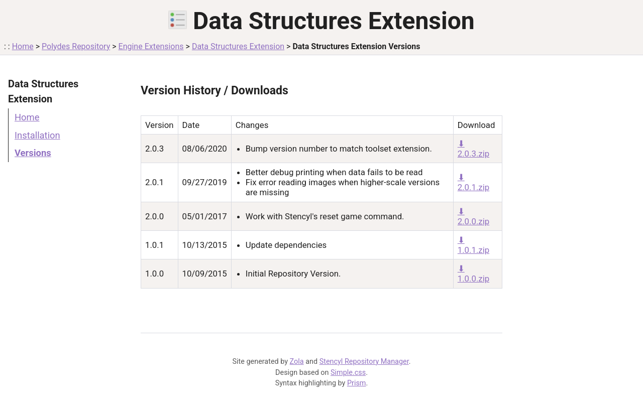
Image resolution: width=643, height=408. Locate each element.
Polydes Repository (76, 46)
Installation (37, 135)
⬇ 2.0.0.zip (473, 216)
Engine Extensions (151, 46)
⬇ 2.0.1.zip (473, 182)
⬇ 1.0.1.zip (473, 245)
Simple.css (348, 372)
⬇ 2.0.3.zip (473, 149)
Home (23, 46)
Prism (356, 383)
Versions (33, 153)
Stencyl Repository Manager (364, 361)
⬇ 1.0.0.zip (473, 273)
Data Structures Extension (238, 46)
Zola (297, 361)
